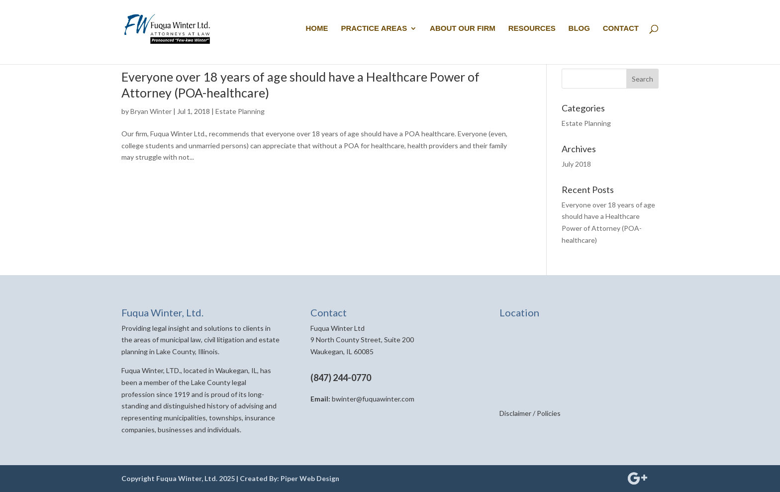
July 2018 (576, 164)
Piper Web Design (310, 478)
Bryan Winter (151, 111)
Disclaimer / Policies (530, 413)
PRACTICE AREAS (374, 28)
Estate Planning (240, 111)
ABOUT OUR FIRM (462, 28)
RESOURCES (532, 28)
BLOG (579, 28)
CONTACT (621, 28)
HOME (317, 28)
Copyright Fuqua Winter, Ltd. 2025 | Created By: (201, 478)
